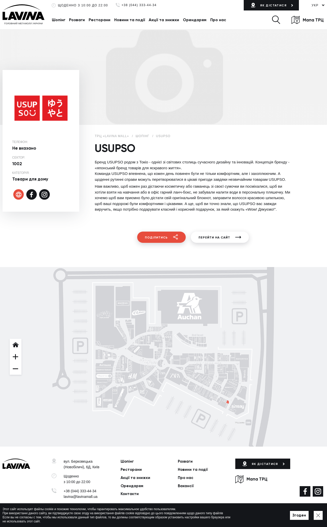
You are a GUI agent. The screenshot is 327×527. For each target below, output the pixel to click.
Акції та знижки (164, 19)
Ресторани (99, 19)
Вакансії (186, 486)
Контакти (130, 494)
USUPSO (163, 136)
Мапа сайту (154, 515)
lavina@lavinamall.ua (81, 497)
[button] (276, 19)
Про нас (218, 19)
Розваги (77, 19)
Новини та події (129, 19)
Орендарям (194, 19)
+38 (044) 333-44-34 (139, 5)
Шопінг (58, 19)
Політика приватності (126, 515)
